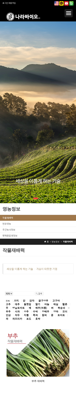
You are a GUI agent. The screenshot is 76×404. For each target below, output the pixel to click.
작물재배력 (7, 217)
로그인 (5, 2)
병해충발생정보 (9, 235)
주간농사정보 (8, 229)
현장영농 (6, 223)
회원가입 (12, 2)
